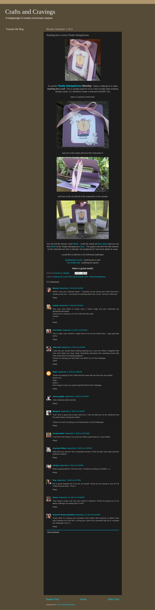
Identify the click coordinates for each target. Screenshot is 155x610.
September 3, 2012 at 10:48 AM (75, 330)
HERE (75, 244)
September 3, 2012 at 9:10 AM (71, 305)
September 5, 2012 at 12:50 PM (79, 448)
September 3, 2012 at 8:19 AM (71, 288)
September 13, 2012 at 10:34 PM (71, 497)
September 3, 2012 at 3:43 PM (73, 347)
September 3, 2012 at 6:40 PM (73, 411)
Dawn (55, 372)
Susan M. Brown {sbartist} (64, 515)
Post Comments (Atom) (66, 605)
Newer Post (52, 599)
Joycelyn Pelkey (59, 448)
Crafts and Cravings (30, 11)
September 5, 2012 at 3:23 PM (71, 465)
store (82, 247)
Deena (55, 497)
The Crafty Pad (73, 263)
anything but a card (59, 277)
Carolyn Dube (58, 433)
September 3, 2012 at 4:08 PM (70, 372)
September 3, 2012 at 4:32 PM (77, 396)
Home (83, 599)
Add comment (53, 532)
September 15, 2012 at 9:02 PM (87, 515)
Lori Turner (57, 330)
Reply (55, 298)
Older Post (113, 599)
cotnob (55, 305)
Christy (56, 465)
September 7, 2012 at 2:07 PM (69, 480)
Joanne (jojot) (58, 396)
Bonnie (56, 288)
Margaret (56, 411)
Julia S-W (57, 347)
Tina (54, 480)
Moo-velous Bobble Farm (78, 277)
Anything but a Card (73, 260)
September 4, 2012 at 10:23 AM (77, 433)
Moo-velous (103, 244)
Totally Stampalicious (70, 86)
